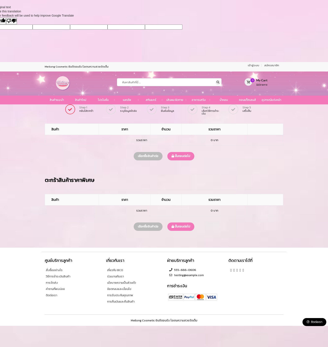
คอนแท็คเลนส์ (247, 100)
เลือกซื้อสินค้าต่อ (148, 156)
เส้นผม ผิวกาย (174, 100)
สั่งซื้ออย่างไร (54, 270)
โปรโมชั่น (103, 100)
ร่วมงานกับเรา (115, 276)
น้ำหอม (224, 100)
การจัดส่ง (52, 283)
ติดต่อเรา (314, 322)
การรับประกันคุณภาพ (120, 295)
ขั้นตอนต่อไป (181, 156)
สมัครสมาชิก (271, 65)
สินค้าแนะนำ (57, 100)
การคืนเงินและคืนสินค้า (121, 301)
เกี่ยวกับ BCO (115, 270)
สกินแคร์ (151, 100)
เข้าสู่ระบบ (253, 65)
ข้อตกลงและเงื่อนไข (119, 289)
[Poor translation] (11, 21)
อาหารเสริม (199, 100)
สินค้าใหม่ (80, 100)
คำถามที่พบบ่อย (55, 289)
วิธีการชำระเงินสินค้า (58, 276)
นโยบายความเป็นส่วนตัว (121, 283)
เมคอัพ (127, 100)
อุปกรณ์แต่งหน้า (271, 100)
